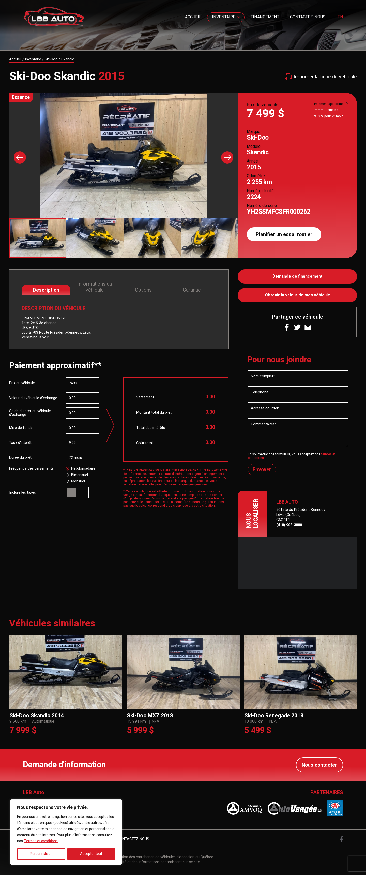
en (340, 17)
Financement (265, 17)
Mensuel (75, 481)
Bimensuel (77, 475)
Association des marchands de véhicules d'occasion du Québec (161, 857)
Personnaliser (41, 853)
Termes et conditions (41, 841)
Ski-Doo (51, 59)
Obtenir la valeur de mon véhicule (297, 295)
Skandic (67, 59)
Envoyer (262, 470)
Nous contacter (319, 765)
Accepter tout (91, 853)
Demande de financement (297, 276)
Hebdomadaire (81, 469)
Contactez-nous (307, 17)
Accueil (193, 17)
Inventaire (223, 17)
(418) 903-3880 (289, 525)
